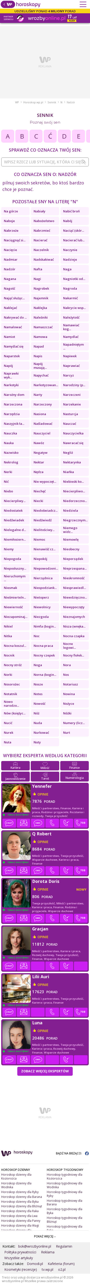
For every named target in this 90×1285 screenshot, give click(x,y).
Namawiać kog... (71, 327)
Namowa (40, 337)
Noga (38, 665)
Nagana (10, 279)
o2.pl (62, 1269)
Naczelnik (41, 250)
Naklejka (40, 308)
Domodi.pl (35, 1263)
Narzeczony (43, 404)
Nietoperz (41, 597)
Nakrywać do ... (15, 317)
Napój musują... (40, 366)
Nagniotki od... (74, 279)
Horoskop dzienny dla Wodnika (16, 1185)
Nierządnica (43, 578)
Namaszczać (43, 327)
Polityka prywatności (20, 1252)
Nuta (7, 742)
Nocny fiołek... (73, 655)
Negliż (68, 452)
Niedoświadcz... (46, 510)
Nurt (66, 732)
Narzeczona (13, 404)
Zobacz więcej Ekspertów (45, 1071)
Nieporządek (73, 559)
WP (17, 102)
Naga (67, 269)
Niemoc (39, 539)
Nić (6, 481)
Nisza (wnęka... (74, 626)
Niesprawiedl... (74, 588)
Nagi (37, 279)
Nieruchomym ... (14, 578)
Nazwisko (11, 452)
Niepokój (40, 559)
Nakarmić (70, 298)
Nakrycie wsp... (74, 308)
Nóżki (67, 713)
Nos (66, 674)
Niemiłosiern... (15, 539)
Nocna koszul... (15, 645)
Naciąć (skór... (73, 230)
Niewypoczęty (73, 607)
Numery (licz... (74, 723)
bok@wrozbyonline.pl (34, 1246)
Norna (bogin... (45, 674)
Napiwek (70, 356)
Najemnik (41, 298)
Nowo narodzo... (11, 703)
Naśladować (43, 423)
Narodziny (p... (74, 385)
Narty (38, 394)
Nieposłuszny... (15, 568)
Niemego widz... (70, 530)
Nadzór (9, 269)
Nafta (38, 269)
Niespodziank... (45, 588)
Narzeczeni (72, 394)
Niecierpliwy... (14, 501)
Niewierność (13, 607)
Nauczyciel (42, 433)
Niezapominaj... (15, 617)
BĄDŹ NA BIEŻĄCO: (72, 1153)
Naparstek (12, 356)
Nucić (8, 723)
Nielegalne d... (15, 530)
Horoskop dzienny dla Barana (21, 1197)
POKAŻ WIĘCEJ (45, 1236)
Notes (38, 694)
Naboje (9, 221)
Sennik (52, 102)
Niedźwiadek (14, 520)
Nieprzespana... (75, 568)
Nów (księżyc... (14, 713)
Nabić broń (71, 211)
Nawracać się (73, 443)
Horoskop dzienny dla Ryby (20, 1192)
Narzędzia (12, 414)
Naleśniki (41, 317)
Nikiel (8, 626)
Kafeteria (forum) (61, 1263)
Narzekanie (72, 404)
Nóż (36, 713)
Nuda (38, 723)
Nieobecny (71, 549)
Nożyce (68, 703)
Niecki (38, 501)
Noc (37, 636)
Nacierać (40, 240)
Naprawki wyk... (11, 375)
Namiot (9, 337)
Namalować (13, 327)
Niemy (9, 549)
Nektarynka (72, 462)
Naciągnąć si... (14, 240)
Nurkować (41, 732)
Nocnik (9, 655)
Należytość (71, 317)
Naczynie (70, 250)
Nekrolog (11, 462)
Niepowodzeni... (46, 568)
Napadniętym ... (73, 346)
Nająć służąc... (14, 298)
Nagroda (70, 288)
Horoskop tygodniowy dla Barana (64, 1203)
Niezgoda (41, 617)
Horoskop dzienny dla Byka (20, 1202)
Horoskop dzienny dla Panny (20, 1221)
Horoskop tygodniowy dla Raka (64, 1228)
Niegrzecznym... (75, 520)
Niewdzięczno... (75, 597)
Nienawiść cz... (44, 549)
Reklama (47, 1252)
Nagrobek (41, 288)
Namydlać (70, 337)
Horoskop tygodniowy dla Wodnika (64, 1185)
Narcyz (68, 375)
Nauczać (69, 423)
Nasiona (40, 414)
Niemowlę (70, 539)
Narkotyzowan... (46, 385)
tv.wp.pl (47, 1269)
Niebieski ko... (73, 481)
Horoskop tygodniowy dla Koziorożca (64, 1176)
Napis (38, 356)
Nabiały (39, 211)
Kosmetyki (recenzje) (20, 1269)
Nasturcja (70, 414)
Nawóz (39, 443)
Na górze (11, 211)
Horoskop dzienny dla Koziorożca (16, 1176)
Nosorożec (12, 684)
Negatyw (41, 452)
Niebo (8, 491)
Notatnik (10, 694)
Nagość (9, 288)
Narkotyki (11, 385)
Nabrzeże (11, 230)
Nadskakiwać (44, 259)
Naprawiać (71, 365)
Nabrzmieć (42, 230)
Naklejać (10, 308)
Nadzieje (70, 259)
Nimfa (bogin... (45, 626)
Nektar (39, 462)
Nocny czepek (44, 655)
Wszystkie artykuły (18, 1258)
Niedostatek (13, 510)
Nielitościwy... (44, 530)
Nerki (8, 472)
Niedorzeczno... (75, 501)
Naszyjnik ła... (14, 423)
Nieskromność (73, 578)
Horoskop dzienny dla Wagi (20, 1225)
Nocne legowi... (69, 646)
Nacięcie (10, 250)
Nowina (69, 694)
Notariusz (70, 684)
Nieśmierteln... (15, 597)
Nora (67, 665)
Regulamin (64, 1246)
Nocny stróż (13, 665)
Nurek (8, 732)
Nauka (9, 443)
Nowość (39, 703)
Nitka (8, 636)
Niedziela (70, 510)
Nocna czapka (73, 636)
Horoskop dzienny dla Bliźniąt (21, 1206)
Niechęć (40, 491)
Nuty (37, 742)
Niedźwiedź (43, 520)
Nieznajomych (74, 617)
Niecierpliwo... (74, 491)
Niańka (68, 472)
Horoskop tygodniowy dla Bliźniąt (64, 1220)
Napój (8, 365)
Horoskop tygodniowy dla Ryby (64, 1194)
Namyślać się (13, 346)
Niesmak (10, 588)
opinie (42, 794)
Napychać (41, 375)
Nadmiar (11, 259)
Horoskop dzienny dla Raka (20, 1211)
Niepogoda (12, 559)
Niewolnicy (42, 607)
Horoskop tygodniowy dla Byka (64, 1211)
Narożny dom (14, 394)
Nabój (67, 221)
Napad (39, 346)
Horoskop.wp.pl (33, 102)
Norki (8, 674)
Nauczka (10, 433)
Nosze (38, 684)
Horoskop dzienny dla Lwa (19, 1216)
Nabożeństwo (44, 221)
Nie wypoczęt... (45, 481)
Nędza (38, 472)
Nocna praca (43, 645)
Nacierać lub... (73, 240)
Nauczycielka (73, 433)
